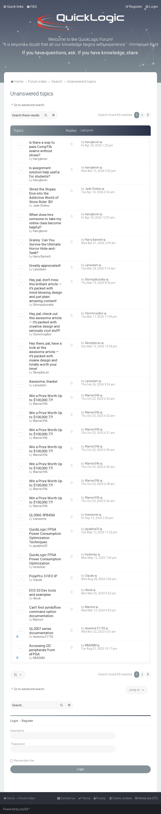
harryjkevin (40, 159)
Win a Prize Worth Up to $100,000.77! (45, 398)
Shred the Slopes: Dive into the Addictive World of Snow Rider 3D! (44, 195)
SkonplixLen (41, 372)
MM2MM (39, 658)
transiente (40, 519)
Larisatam (39, 269)
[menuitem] (32, 6)
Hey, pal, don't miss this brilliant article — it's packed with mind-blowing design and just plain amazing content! (45, 290)
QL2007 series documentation (41, 631)
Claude (37, 580)
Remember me (24, 760)
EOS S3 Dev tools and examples (42, 592)
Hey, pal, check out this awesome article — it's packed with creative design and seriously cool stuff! (45, 322)
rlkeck (37, 598)
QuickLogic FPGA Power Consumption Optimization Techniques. (45, 535)
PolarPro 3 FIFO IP (43, 576)
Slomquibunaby (43, 304)
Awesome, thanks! (43, 381)
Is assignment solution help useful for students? (44, 172)
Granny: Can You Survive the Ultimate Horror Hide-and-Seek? (45, 246)
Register (27, 720)
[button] (148, 115)
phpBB (23, 809)
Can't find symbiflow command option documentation (45, 611)
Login (14, 720)
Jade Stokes (41, 205)
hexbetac (39, 567)
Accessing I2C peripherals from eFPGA (42, 650)
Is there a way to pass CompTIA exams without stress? (42, 148)
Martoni (38, 619)
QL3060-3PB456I (42, 515)
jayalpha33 (40, 545)
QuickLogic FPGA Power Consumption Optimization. (45, 559)
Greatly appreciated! (45, 265)
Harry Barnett (42, 256)
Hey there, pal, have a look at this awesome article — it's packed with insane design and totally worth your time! (45, 356)
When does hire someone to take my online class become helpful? (45, 220)
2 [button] (142, 115)
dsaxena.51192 (43, 636)
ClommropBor (42, 334)
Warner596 (40, 403)
